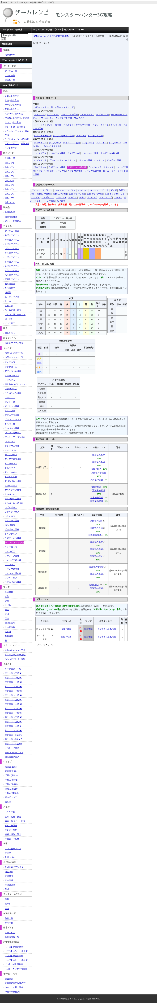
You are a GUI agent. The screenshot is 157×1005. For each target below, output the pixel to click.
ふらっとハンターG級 (15, 659)
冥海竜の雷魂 (96, 480)
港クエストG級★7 (13, 739)
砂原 (7, 601)
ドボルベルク (11, 476)
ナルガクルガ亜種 (90, 153)
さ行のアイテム (12, 244)
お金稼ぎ (9, 978)
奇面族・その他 (12, 839)
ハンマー (9, 114)
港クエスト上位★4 (13, 726)
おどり (8, 904)
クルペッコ (116, 125)
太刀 (7, 100)
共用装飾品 (10, 212)
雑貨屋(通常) (10, 766)
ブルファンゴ (105, 197)
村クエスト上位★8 (13, 704)
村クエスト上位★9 (13, 708)
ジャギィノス (47, 197)
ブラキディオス (56, 160)
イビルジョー (102, 114)
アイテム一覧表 (12, 231)
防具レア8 (9, 194)
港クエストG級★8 (13, 743)
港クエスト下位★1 (13, 713)
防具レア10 (10, 202)
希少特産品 (10, 288)
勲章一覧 (9, 918)
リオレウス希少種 (92, 171)
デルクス (72, 197)
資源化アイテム (12, 279)
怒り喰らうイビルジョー (16, 384)
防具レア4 (9, 176)
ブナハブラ (92, 197)
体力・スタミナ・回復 (15, 821)
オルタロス (83, 190)
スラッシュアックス (14, 131)
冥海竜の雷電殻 (98, 473)
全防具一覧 (10, 80)
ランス (8, 122)
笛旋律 (26, 118)
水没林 (8, 605)
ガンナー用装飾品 (13, 221)
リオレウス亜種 (75, 171)
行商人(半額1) (11, 784)
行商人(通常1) (11, 775)
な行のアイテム (12, 253)
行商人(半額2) (11, 788)
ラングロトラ (95, 167)
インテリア (10, 323)
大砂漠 (8, 631)
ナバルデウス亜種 (57, 153)
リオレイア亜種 (12, 556)
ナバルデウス (40, 153)
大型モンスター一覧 (43, 107)
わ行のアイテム (12, 275)
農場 (7, 889)
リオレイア (108, 167)
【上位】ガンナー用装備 (16, 960)
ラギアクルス (40, 167)
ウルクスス (79, 118)
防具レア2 (9, 167)
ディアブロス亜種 (71, 142)
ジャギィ (35, 197)
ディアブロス (55, 142)
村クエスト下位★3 (13, 682)
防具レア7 (9, 189)
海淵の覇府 (66, 629)
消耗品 (8, 292)
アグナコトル (53, 114)
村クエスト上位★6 (13, 695)
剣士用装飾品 (11, 217)
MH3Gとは (10, 932)
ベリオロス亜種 (85, 160)
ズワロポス (61, 197)
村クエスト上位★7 (13, 699)
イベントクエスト (13, 748)
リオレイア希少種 (45, 171)
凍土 (7, 609)
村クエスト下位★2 (13, 677)
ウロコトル (60, 190)
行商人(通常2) (11, 780)
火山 (7, 614)
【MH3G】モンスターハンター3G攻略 (51, 36)
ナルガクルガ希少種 (109, 153)
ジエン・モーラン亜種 (63, 135)
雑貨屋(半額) (10, 771)
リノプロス (50, 201)
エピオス (71, 190)
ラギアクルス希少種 (77, 167)
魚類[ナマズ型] (44, 194)
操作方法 (14, 96)
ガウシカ (104, 190)
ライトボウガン (12, 139)
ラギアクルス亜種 (57, 167)
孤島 (7, 596)
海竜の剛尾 (96, 487)
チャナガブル (40, 142)
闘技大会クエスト (13, 757)
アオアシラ (39, 114)
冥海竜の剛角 (96, 521)
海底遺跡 (88, 629)
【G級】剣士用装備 (14, 964)
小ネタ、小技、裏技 (14, 987)
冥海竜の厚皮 (98, 455)
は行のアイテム (12, 257)
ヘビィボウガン (12, 143)
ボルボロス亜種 (114, 160)
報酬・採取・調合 (13, 834)
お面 (7, 899)
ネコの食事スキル (13, 848)
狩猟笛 (8, 118)
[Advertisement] (95, 69)
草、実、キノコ (12, 297)
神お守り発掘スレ (13, 992)
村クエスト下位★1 (13, 673)
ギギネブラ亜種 (83, 125)
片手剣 (8, 105)
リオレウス (61, 171)
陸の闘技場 (10, 623)
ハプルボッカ (40, 160)
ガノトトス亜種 (54, 125)
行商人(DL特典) (12, 793)
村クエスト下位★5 (13, 691)
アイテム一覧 (11, 71)
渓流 (7, 618)
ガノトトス (39, 125)
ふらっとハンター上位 (15, 654)
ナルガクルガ (73, 153)
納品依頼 (9, 871)
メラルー (38, 201)
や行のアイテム (12, 266)
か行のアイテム (12, 240)
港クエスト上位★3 (13, 721)
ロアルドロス (109, 171)
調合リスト (10, 333)
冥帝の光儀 (66, 637)
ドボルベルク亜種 (51, 146)
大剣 (7, 96)
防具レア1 (9, 163)
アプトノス (48, 190)
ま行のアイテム (12, 262)
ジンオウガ (81, 135)
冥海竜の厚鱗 (98, 462)
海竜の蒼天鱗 (96, 497)
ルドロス (61, 201)
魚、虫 (8, 301)
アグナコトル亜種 (69, 114)
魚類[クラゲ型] (111, 194)
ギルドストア (11, 797)
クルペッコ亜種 (12, 428)
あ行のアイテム (12, 235)
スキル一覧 (10, 75)
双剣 (7, 109)
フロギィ (118, 197)
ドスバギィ (101, 142)
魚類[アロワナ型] (77, 194)
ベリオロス (70, 160)
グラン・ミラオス (100, 125)
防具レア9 (9, 198)
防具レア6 (9, 185)
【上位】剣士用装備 (14, 955)
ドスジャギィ (88, 142)
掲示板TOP (10, 55)
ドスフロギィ (115, 142)
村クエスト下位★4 (13, 686)
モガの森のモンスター (15, 867)
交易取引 (9, 876)
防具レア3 (9, 172)
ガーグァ (94, 190)
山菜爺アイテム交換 (14, 343)
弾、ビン (9, 319)
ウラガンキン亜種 (64, 118)
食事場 (8, 853)
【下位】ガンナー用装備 (16, 951)
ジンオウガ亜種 (95, 135)
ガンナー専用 (11, 830)
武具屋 (8, 802)
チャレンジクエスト (14, 752)
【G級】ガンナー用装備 (16, 969)
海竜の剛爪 (96, 469)
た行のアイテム (12, 248)
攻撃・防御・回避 (13, 817)
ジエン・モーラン (42, 135)
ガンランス (10, 127)
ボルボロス (99, 160)
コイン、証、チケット (15, 314)
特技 (7, 908)
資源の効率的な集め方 (15, 983)
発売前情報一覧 (12, 937)
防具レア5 (9, 180)
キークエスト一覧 (13, 669)
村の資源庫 (10, 885)
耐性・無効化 (11, 825)
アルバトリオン (87, 114)
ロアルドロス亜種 (13, 582)
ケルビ (123, 194)
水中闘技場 (10, 627)
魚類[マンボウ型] (95, 194)
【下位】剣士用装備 (14, 947)
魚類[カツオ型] (60, 194)
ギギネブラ (68, 125)
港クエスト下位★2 (13, 717)
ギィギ (114, 190)
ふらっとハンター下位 (15, 650)
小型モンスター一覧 (64, 107)
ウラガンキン (47, 118)
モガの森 (9, 592)
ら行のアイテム (12, 270)
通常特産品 (10, 283)
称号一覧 (9, 923)
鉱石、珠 (9, 305)
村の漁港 (9, 880)
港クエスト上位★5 (13, 730)
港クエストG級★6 (13, 735)
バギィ (82, 197)
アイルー (36, 190)
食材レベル (10, 857)
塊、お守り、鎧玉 (13, 310)
